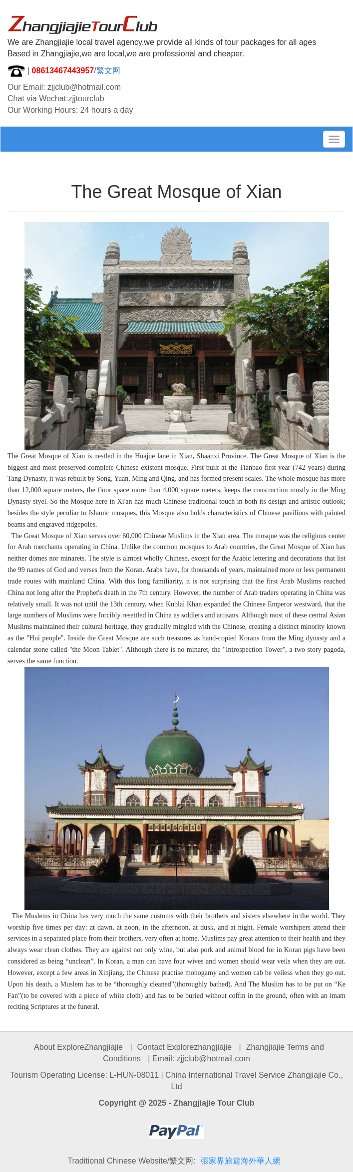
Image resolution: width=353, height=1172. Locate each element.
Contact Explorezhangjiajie (184, 1047)
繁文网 (108, 70)
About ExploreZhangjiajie (78, 1047)
